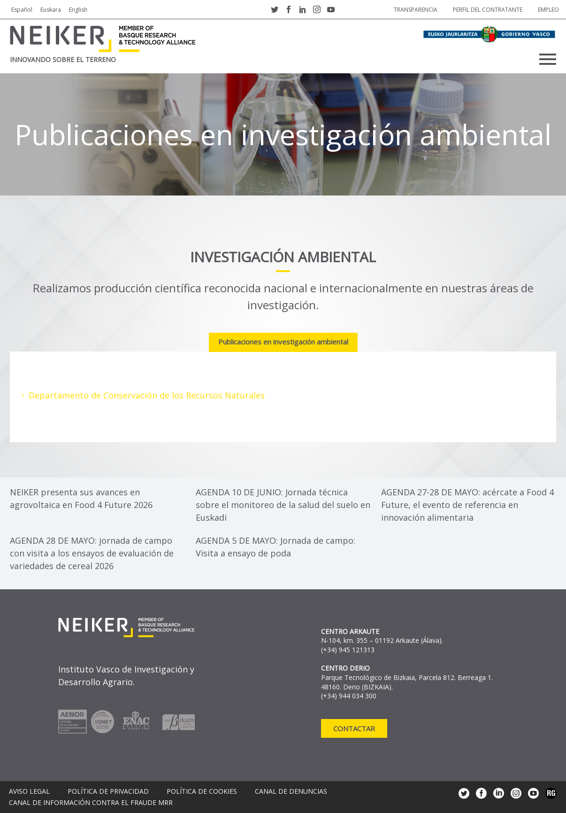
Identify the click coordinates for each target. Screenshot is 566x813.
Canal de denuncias (291, 791)
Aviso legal (29, 791)
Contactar (354, 728)
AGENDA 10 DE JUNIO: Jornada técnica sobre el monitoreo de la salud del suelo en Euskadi (283, 504)
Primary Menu (547, 59)
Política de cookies (202, 791)
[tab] (283, 343)
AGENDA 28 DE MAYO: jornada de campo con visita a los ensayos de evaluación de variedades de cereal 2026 (92, 553)
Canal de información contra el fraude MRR (91, 802)
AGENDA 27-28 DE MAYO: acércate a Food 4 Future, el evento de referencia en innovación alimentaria (467, 504)
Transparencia (415, 10)
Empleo (548, 10)
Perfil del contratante (487, 10)
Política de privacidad (108, 791)
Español (21, 10)
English (78, 10)
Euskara (50, 10)
